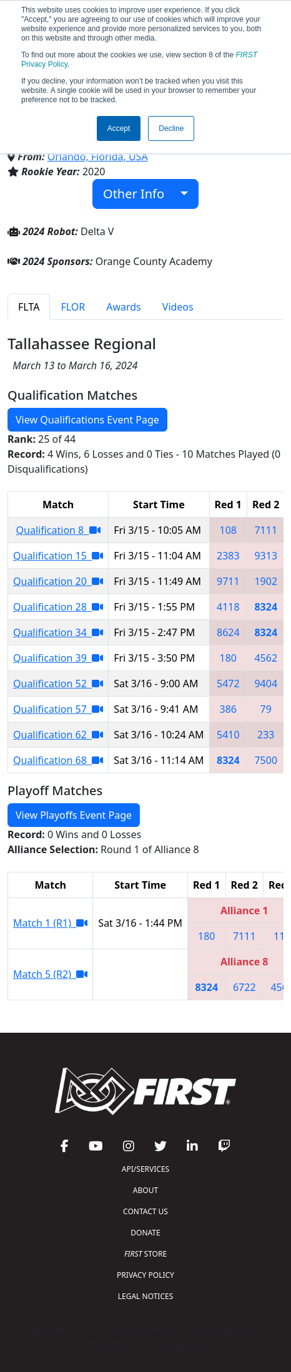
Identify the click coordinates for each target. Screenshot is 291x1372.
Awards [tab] (123, 307)
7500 (265, 760)
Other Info (140, 193)
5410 (228, 735)
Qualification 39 (58, 658)
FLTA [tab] (28, 307)
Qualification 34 (58, 632)
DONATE (145, 1232)
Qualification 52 (58, 683)
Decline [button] (171, 128)
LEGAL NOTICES (146, 1296)
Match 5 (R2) (50, 974)
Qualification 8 (58, 530)
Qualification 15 (58, 556)
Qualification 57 (58, 709)
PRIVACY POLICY (145, 1275)
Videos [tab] (178, 307)
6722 (244, 987)
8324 (265, 607)
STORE (145, 1254)
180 (228, 658)
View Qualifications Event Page (87, 420)
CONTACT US (145, 1211)
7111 (265, 530)
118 (282, 936)
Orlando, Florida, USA (97, 156)
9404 (265, 683)
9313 (265, 556)
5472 (228, 683)
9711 (228, 581)
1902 (265, 581)
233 (265, 735)
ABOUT (145, 1190)
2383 (228, 556)
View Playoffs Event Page (74, 815)
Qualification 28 (58, 607)
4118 (228, 607)
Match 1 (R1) (50, 923)
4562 (265, 658)
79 (266, 709)
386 (228, 709)
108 (228, 530)
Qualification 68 (58, 760)
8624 (228, 632)
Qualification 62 (58, 735)
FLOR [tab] (73, 307)
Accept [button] (119, 128)
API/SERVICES (145, 1169)
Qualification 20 (58, 581)
